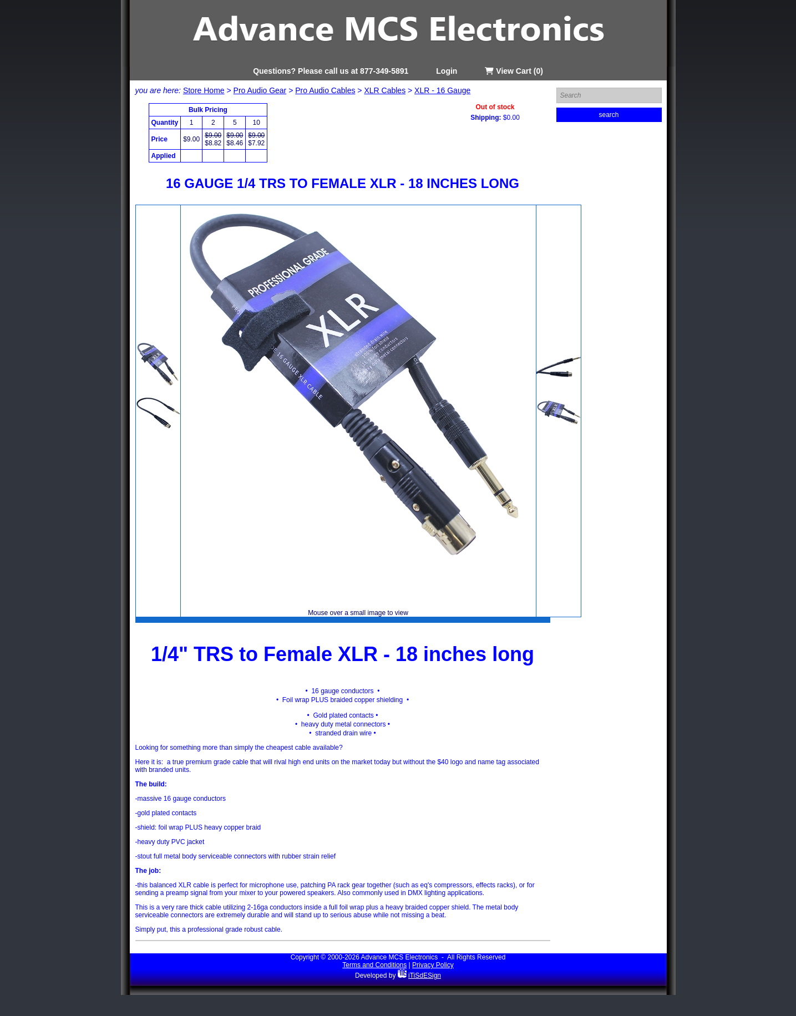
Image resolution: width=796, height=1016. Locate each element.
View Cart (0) (514, 71)
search (608, 115)
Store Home (204, 90)
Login (446, 71)
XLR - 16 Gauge (442, 90)
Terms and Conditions (374, 965)
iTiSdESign (424, 975)
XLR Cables (384, 90)
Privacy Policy (433, 965)
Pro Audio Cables (325, 90)
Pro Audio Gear (260, 90)
